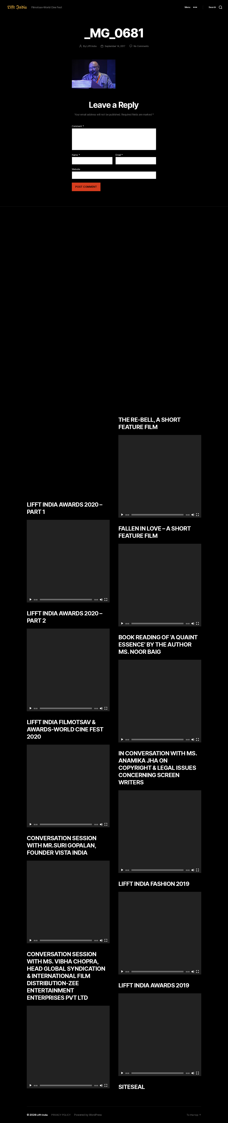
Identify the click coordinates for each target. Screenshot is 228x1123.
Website (76, 169)
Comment (78, 126)
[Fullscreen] (105, 599)
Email (119, 155)
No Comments (141, 46)
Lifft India (91, 46)
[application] (68, 561)
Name (76, 155)
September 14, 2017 (115, 46)
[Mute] (101, 599)
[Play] (30, 599)
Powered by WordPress (90, 1114)
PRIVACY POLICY (62, 1114)
